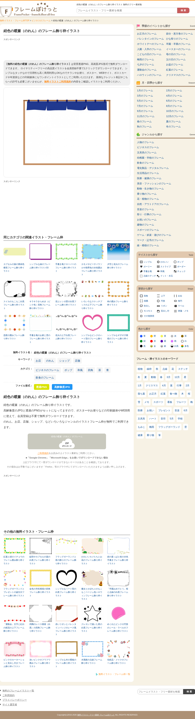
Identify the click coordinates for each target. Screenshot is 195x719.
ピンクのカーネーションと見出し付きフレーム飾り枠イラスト (13, 663)
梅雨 (151, 427)
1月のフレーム (145, 90)
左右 (180, 296)
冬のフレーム (173, 126)
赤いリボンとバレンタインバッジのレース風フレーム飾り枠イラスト (65, 629)
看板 (169, 402)
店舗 (77, 360)
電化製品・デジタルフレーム (153, 168)
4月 (164, 385)
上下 (163, 296)
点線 (164, 369)
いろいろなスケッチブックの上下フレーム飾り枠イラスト (91, 304)
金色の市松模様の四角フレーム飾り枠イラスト (39, 592)
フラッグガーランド (169, 427)
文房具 (141, 418)
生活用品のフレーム (148, 173)
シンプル (147, 262)
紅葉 (163, 393)
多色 (187, 346)
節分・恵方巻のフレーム (179, 33)
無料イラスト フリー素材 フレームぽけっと (96, 715)
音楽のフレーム (145, 209)
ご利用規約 (43, 453)
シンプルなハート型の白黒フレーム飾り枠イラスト (65, 592)
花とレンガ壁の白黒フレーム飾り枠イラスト (65, 303)
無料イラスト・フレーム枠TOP (14, 20)
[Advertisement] (66, 50)
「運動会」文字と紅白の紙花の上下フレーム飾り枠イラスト (13, 627)
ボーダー (181, 266)
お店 (38, 360)
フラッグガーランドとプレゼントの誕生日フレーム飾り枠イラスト (13, 592)
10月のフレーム (175, 111)
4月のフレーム (174, 95)
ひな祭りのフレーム (177, 38)
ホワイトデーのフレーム (150, 44)
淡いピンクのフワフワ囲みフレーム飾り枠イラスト (39, 663)
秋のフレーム (144, 126)
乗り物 (150, 435)
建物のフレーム (145, 224)
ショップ (64, 360)
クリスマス (152, 385)
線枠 (149, 369)
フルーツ (181, 402)
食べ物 (173, 393)
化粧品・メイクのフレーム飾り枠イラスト (117, 661)
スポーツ (158, 402)
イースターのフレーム (178, 49)
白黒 (176, 346)
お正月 (153, 393)
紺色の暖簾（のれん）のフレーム (67, 436)
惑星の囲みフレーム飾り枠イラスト (13, 337)
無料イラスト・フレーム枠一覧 (114, 674)
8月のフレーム (174, 106)
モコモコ (148, 311)
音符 (163, 418)
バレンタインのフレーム (150, 38)
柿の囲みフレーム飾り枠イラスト (117, 303)
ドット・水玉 (166, 276)
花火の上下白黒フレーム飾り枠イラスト (65, 337)
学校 (180, 418)
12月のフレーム (175, 116)
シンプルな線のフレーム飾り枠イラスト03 (39, 266)
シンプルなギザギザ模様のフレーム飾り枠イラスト (117, 338)
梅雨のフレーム (145, 59)
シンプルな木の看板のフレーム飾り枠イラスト (65, 663)
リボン (164, 306)
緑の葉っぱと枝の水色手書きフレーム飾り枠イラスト (117, 560)
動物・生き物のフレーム (150, 188)
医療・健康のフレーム (149, 178)
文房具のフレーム (147, 152)
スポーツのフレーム (148, 229)
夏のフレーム (173, 121)
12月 (177, 377)
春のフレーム (144, 121)
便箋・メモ (183, 311)
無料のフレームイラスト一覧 (18, 690)
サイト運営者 (9, 704)
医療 (140, 410)
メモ (146, 402)
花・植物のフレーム (148, 198)
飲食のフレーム (45, 377)
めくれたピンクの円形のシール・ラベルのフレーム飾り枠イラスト (117, 627)
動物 (153, 377)
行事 (179, 385)
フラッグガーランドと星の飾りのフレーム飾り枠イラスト (65, 560)
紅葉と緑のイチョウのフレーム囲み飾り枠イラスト (13, 560)
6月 (186, 410)
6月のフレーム (174, 100)
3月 (168, 377)
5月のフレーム (145, 100)
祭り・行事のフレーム (149, 214)
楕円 (180, 301)
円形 (163, 301)
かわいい (164, 262)
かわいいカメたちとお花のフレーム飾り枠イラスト (91, 560)
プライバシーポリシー (14, 699)
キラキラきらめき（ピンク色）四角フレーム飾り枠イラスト (39, 304)
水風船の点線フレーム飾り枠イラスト (91, 661)
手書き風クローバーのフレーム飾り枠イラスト (65, 267)
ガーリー (147, 266)
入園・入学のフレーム (149, 49)
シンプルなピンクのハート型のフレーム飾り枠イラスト (91, 338)
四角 (90, 370)
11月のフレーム (145, 116)
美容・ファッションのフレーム (154, 183)
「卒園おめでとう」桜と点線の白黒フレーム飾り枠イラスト (117, 592)
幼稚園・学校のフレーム (150, 157)
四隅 (146, 301)
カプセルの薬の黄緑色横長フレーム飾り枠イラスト (13, 267)
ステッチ (183, 369)
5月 (172, 418)
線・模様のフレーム (148, 245)
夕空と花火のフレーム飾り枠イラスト (117, 266)
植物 (140, 369)
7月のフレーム (145, 106)
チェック (181, 271)
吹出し (147, 306)
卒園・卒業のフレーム (178, 44)
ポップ (68, 370)
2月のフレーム (174, 90)
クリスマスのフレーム (178, 75)
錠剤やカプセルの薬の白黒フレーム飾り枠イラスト (39, 560)
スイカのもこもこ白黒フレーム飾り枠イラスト (13, 304)
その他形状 (149, 316)
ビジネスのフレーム (41, 20)
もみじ (141, 427)
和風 (80, 370)
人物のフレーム (145, 142)
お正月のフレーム (147, 33)
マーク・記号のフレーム (150, 240)
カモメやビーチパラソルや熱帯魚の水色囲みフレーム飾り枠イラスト (91, 269)
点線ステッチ (149, 276)
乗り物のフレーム (147, 193)
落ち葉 (141, 393)
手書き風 (147, 271)
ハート (153, 418)
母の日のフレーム (176, 54)
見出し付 (165, 311)
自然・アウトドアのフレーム (153, 204)
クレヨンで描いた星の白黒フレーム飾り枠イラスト (91, 627)
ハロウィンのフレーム (149, 75)
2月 (188, 385)
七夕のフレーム (145, 64)
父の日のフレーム (176, 59)
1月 (140, 385)
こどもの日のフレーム (149, 54)
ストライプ (165, 266)
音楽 (177, 410)
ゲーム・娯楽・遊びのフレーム (154, 235)
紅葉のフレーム (174, 69)
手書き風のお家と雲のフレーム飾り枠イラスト (39, 338)
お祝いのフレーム (147, 219)
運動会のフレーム (147, 69)
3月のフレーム (145, 95)
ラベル (181, 306)
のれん (50, 360)
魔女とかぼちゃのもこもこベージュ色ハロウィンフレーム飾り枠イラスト (91, 594)
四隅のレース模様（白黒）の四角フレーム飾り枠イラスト (39, 627)
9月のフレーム (145, 111)
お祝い (150, 410)
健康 (140, 435)
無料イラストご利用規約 (57, 81)
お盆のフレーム (174, 64)
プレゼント (164, 410)
